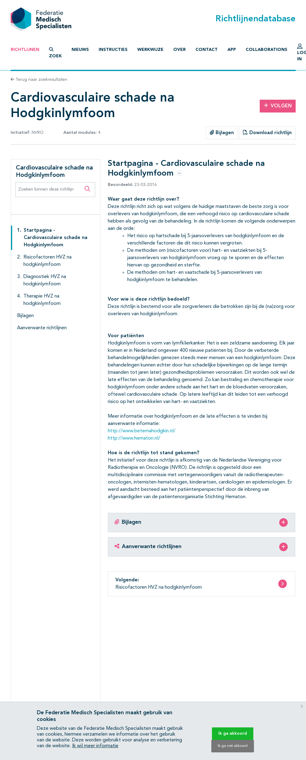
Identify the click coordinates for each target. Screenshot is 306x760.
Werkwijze (150, 50)
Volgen (278, 106)
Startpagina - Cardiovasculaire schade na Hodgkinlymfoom (55, 238)
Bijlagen (222, 132)
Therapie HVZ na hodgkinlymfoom (42, 300)
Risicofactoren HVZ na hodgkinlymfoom (47, 261)
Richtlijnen (25, 50)
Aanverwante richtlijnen (42, 328)
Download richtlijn (267, 132)
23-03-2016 (132, 185)
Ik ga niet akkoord (233, 746)
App (231, 50)
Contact (206, 50)
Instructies (113, 50)
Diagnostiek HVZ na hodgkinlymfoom (44, 280)
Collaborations (266, 50)
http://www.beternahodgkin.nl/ (141, 431)
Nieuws (80, 50)
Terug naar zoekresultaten (39, 79)
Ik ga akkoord (232, 733)
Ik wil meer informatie (95, 746)
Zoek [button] (55, 52)
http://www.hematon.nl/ (134, 438)
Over (179, 50)
